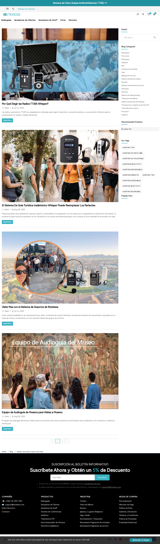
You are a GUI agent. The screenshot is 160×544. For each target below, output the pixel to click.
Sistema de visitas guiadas (130, 95)
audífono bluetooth (131, 186)
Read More (7, 120)
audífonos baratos (131, 175)
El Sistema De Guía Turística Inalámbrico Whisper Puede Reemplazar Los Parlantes (48, 205)
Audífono (45, 515)
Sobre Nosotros (8, 508)
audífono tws (148, 175)
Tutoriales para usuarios (130, 108)
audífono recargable (131, 192)
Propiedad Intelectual (128, 522)
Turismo (83, 501)
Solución (124, 82)
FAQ (122, 66)
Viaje (123, 72)
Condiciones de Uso (92, 484)
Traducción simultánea (129, 98)
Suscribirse (102, 477)
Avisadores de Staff (48, 20)
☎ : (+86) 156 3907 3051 (12, 501)
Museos (83, 508)
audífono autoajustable (133, 159)
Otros (63, 20)
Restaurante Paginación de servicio (94, 526)
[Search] (138, 37)
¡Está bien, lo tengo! (141, 540)
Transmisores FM (47, 519)
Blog (11, 452)
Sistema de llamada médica (131, 79)
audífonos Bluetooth (132, 164)
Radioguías (6, 20)
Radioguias (125, 59)
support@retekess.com (111, 487)
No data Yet (126, 129)
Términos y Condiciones (128, 515)
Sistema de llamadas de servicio (132, 85)
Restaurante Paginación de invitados (95, 522)
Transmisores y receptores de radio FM (135, 105)
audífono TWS (128, 147)
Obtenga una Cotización (26, 9)
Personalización (125, 501)
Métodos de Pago (126, 505)
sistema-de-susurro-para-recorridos (30, 452)
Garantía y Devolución (128, 512)
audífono (124, 115)
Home (4, 452)
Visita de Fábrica (86, 505)
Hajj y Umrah (85, 515)
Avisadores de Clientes (25, 20)
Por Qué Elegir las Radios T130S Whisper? (25, 103)
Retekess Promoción (128, 76)
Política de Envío (125, 508)
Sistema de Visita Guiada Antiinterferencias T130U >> (80, 3)
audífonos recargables (132, 170)
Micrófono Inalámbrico (50, 526)
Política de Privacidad (127, 519)
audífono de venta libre (133, 153)
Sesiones (124, 92)
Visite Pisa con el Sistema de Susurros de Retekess (30, 307)
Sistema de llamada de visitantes (132, 102)
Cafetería (124, 62)
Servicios (73, 20)
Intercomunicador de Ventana (53, 522)
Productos (125, 111)
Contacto (6, 512)
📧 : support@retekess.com (13, 505)
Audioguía (125, 89)
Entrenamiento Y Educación (91, 519)
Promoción (125, 56)
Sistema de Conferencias (51, 512)
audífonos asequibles (132, 181)
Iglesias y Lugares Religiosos (91, 512)
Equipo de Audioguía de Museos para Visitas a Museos (32, 412)
